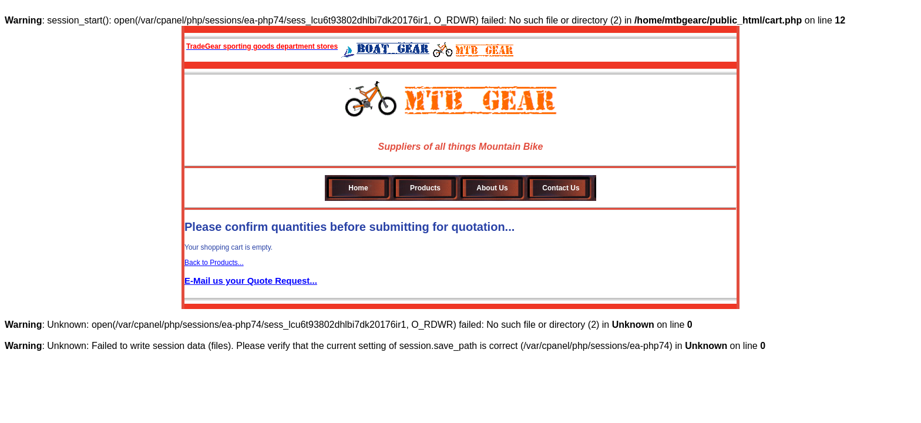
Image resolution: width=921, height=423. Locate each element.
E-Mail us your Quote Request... (250, 281)
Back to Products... (214, 262)
